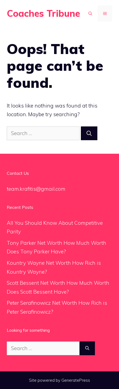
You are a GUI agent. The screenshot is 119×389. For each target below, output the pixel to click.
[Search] (89, 133)
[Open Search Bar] (90, 13)
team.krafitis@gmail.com (36, 189)
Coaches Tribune (43, 13)
